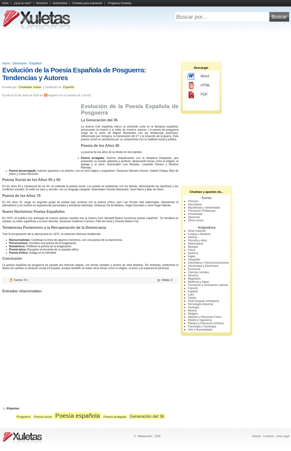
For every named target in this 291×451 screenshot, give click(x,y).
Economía (194, 269)
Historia (192, 237)
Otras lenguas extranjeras (203, 301)
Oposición (194, 217)
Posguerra (23, 416)
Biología (193, 246)
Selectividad (60, 3)
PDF (198, 94)
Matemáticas (195, 243)
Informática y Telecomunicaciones (208, 262)
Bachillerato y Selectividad (204, 207)
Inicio (5, 3)
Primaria (193, 201)
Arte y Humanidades (200, 329)
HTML (199, 85)
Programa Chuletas (119, 3)
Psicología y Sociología (202, 326)
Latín (191, 294)
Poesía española (77, 415)
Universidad (195, 214)
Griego (192, 297)
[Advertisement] (145, 45)
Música (192, 310)
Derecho (193, 275)
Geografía (194, 259)
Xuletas (256, 436)
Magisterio (194, 278)
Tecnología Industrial (200, 304)
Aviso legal (282, 436)
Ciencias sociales (198, 272)
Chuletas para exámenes (87, 3)
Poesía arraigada (114, 416)
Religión (193, 313)
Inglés (191, 256)
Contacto (268, 436)
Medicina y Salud (198, 281)
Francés (193, 288)
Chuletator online (29, 87)
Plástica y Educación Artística (206, 323)
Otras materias (197, 230)
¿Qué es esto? (22, 3)
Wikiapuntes (144, 436)
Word (198, 76)
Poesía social (43, 416)
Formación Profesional (201, 210)
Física (191, 250)
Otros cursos (195, 220)
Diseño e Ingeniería (200, 320)
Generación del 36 (147, 416)
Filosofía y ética (197, 240)
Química (193, 253)
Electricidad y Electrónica (203, 266)
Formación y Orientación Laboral (208, 285)
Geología (193, 307)
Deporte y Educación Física (204, 317)
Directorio (42, 3)
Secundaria (195, 204)
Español (35, 63)
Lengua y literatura (199, 234)
